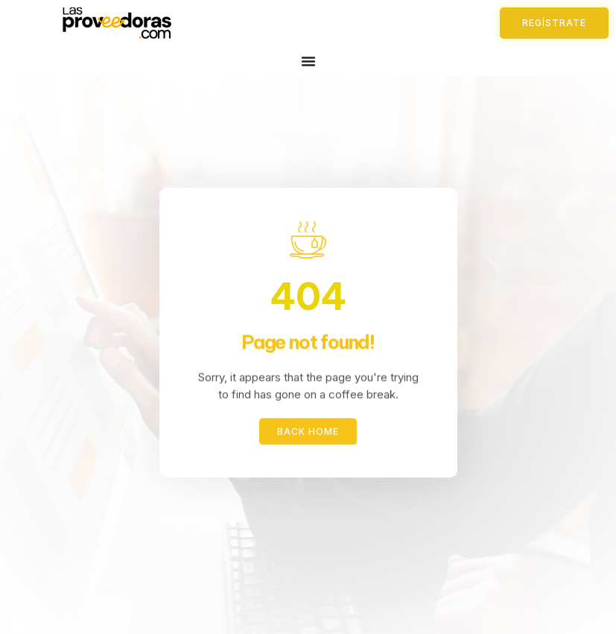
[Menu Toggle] (308, 61)
